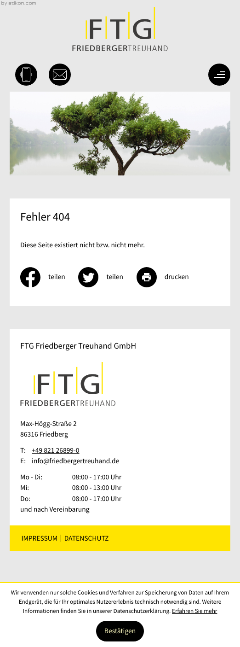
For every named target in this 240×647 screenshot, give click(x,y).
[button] (26, 75)
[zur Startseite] (120, 29)
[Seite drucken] (169, 277)
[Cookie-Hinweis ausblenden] (120, 631)
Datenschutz (86, 538)
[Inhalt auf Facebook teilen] (49, 277)
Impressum (39, 538)
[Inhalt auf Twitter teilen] (107, 277)
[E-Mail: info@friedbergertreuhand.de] (60, 75)
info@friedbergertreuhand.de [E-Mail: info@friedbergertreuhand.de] (75, 461)
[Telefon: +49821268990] (55, 450)
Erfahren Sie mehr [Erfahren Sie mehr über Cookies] (194, 611)
